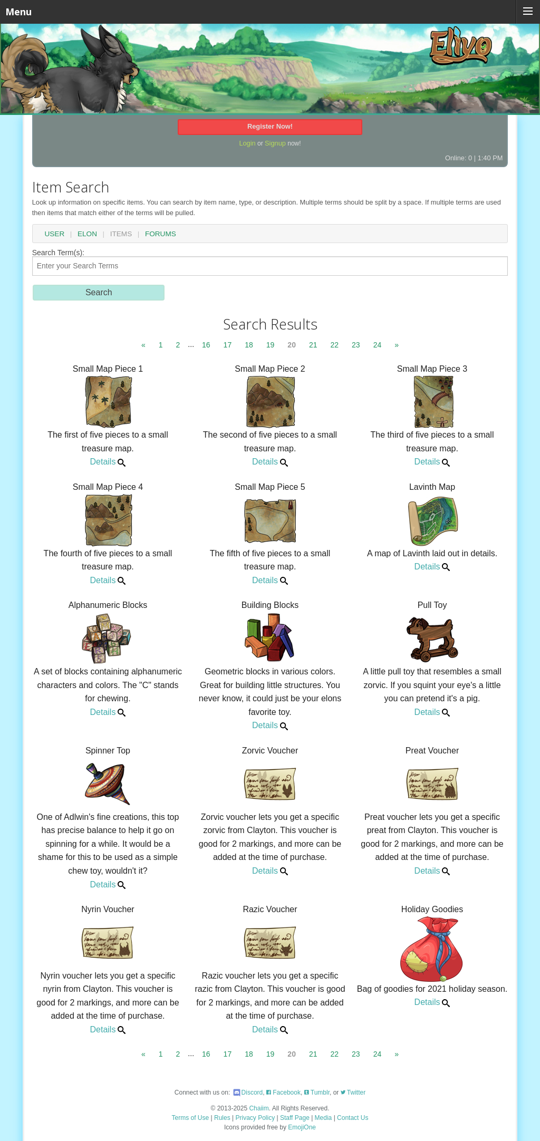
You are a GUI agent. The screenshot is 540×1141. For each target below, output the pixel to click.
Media (323, 1117)
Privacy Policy (255, 1117)
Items (121, 234)
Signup (275, 143)
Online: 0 (458, 158)
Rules (222, 1117)
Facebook (283, 1092)
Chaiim (258, 1108)
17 (228, 345)
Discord (247, 1092)
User (54, 234)
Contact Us (352, 1117)
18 (249, 345)
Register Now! (270, 126)
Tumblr (317, 1092)
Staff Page (295, 1117)
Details (108, 462)
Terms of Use (190, 1117)
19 (270, 345)
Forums (160, 234)
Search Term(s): (270, 262)
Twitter (353, 1092)
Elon (87, 234)
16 (206, 345)
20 (291, 345)
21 (313, 345)
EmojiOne (302, 1127)
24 (377, 345)
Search (98, 292)
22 (335, 345)
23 (356, 345)
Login (247, 143)
